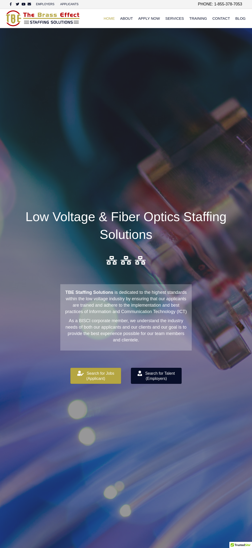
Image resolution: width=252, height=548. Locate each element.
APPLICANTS (69, 4)
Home (109, 18)
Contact (221, 18)
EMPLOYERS (45, 4)
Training (198, 18)
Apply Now (149, 18)
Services (174, 18)
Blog (240, 18)
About (126, 18)
